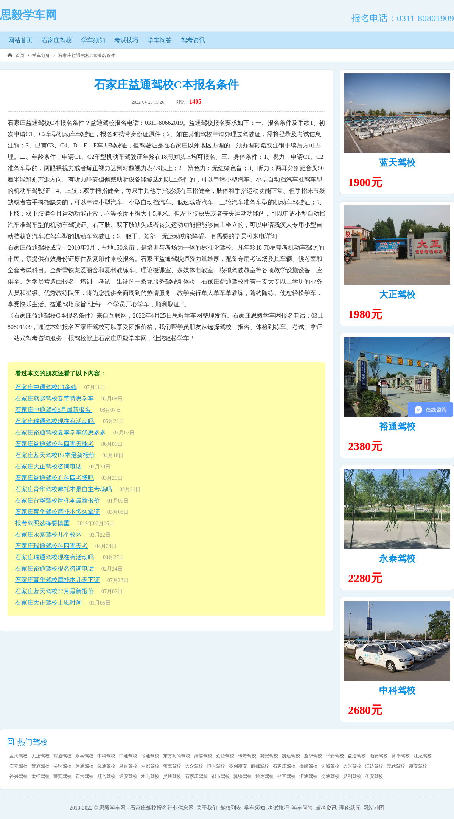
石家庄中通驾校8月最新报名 (53, 409)
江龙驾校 (423, 756)
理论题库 (350, 808)
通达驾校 (264, 776)
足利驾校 (352, 776)
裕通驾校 (397, 426)
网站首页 (20, 40)
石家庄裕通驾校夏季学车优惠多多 (60, 432)
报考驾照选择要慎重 (42, 523)
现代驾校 (396, 766)
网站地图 (373, 808)
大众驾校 (194, 766)
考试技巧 (126, 40)
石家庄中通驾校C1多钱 (46, 387)
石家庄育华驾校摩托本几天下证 (57, 580)
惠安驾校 (418, 766)
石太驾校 (84, 776)
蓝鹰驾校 (172, 766)
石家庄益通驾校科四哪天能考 (54, 444)
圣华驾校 (313, 756)
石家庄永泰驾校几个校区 (48, 534)
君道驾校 (128, 766)
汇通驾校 (308, 776)
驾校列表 (230, 808)
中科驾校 (397, 690)
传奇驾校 (247, 756)
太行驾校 (40, 776)
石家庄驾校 (57, 40)
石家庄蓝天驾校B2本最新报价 (55, 455)
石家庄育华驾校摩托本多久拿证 (57, 512)
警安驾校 (62, 776)
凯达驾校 (291, 756)
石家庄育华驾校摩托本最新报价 (57, 500)
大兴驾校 (352, 766)
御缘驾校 (308, 766)
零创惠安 (238, 766)
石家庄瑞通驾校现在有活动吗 (55, 421)
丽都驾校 (260, 766)
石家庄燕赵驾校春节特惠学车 (54, 398)
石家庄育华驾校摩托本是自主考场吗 (63, 489)
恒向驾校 (216, 766)
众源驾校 (225, 756)
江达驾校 (374, 766)
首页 (20, 55)
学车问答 (160, 40)
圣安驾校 (374, 776)
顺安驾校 (379, 756)
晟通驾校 (106, 766)
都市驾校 (220, 776)
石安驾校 (18, 766)
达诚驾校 (330, 766)
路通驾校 (84, 766)
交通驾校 (330, 776)
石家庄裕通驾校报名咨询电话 (54, 568)
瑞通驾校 (150, 756)
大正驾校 (397, 294)
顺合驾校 (106, 776)
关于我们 (207, 808)
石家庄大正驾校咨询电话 (48, 466)
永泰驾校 (397, 558)
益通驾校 (357, 756)
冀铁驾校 (242, 776)
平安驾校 (335, 756)
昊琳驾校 (62, 766)
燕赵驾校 (203, 756)
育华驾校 (401, 756)
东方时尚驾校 (176, 756)
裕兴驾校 (18, 776)
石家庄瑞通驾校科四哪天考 (51, 546)
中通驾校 (128, 756)
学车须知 (93, 40)
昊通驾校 (172, 776)
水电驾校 (150, 776)
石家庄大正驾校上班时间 (48, 602)
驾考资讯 (193, 40)
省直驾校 (286, 776)
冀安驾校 (269, 756)
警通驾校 (40, 766)
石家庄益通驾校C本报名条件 (86, 55)
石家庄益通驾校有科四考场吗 (54, 478)
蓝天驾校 (397, 163)
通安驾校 (128, 776)
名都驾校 (150, 766)
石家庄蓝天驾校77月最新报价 (54, 591)
